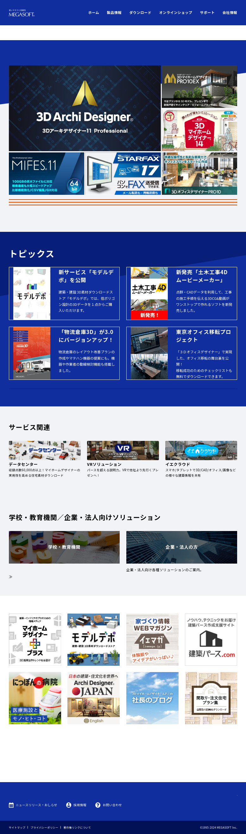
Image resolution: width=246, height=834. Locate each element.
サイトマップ (17, 827)
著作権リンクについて (77, 827)
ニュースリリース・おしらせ (36, 805)
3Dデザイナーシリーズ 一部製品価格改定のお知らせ (123, 171)
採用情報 (79, 805)
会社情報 (230, 12)
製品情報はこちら (182, 202)
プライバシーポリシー (44, 827)
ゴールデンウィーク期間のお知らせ (123, 162)
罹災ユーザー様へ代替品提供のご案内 (123, 181)
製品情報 (114, 12)
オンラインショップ (175, 12)
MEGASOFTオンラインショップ (123, 406)
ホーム (93, 12)
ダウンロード (140, 12)
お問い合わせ (112, 805)
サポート (207, 12)
